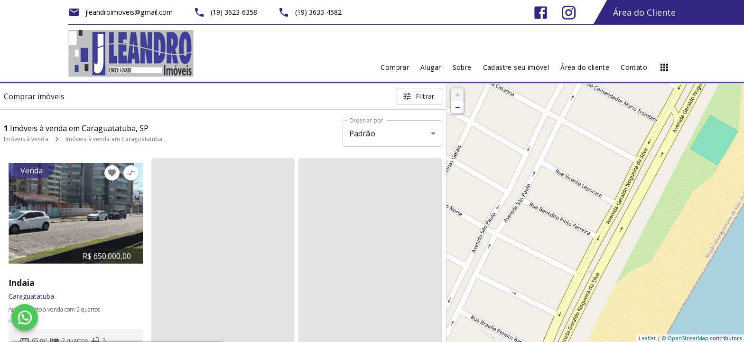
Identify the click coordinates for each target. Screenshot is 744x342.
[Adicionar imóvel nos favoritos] (112, 172)
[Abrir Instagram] (568, 12)
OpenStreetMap (688, 338)
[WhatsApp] (24, 317)
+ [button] (457, 94)
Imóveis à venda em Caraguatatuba (114, 139)
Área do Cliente (644, 12)
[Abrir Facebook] (540, 12)
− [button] (457, 107)
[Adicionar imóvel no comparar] (131, 172)
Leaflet (647, 338)
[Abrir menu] (664, 67)
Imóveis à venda (26, 139)
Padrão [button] (362, 133)
